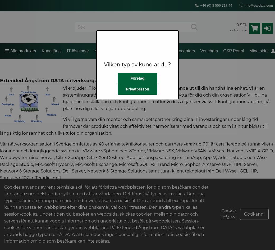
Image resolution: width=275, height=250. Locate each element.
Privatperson (137, 89)
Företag (138, 78)
